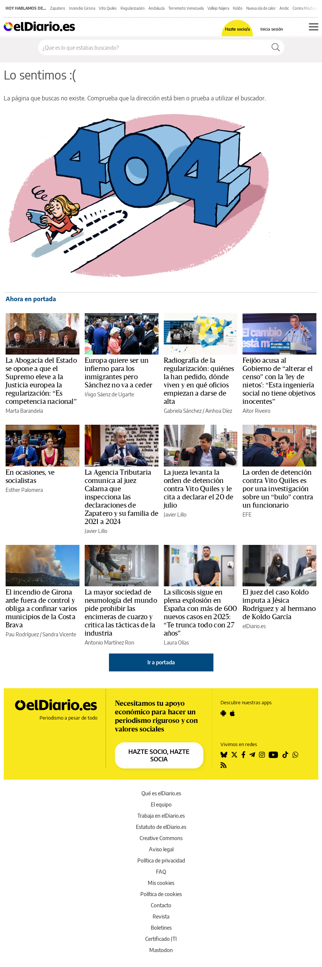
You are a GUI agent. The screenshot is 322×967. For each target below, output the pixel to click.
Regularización (133, 8)
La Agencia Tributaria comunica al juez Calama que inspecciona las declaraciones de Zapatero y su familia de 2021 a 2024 (122, 497)
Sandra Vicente (59, 634)
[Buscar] (275, 47)
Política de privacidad (161, 860)
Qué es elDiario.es (161, 793)
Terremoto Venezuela (186, 8)
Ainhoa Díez (218, 411)
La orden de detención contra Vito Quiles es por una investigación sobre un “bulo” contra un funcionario (278, 489)
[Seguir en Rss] (223, 765)
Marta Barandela (24, 411)
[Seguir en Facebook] (243, 754)
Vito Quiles (108, 8)
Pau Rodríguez (22, 634)
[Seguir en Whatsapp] (295, 754)
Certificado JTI (161, 939)
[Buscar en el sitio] (153, 47)
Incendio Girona (82, 8)
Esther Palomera (24, 490)
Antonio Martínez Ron (109, 642)
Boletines (161, 927)
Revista (161, 916)
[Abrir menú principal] (313, 27)
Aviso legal (161, 849)
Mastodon (161, 950)
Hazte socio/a (237, 29)
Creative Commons (161, 838)
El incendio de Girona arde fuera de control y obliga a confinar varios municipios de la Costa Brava (41, 609)
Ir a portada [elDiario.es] (161, 662)
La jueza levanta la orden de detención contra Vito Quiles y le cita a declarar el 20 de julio (199, 489)
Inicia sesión (271, 29)
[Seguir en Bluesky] (224, 754)
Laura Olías (176, 642)
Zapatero (57, 8)
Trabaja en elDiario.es (161, 815)
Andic (284, 8)
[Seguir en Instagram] (262, 754)
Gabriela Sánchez (182, 411)
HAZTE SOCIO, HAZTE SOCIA (159, 755)
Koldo (238, 8)
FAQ (161, 871)
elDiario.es (254, 626)
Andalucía (157, 8)
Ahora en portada (31, 299)
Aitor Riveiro (257, 411)
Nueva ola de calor (261, 8)
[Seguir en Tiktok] (285, 754)
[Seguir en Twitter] (234, 754)
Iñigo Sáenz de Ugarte (109, 394)
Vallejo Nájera (218, 8)
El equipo (161, 804)
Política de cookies (161, 894)
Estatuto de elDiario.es (161, 827)
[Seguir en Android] (223, 713)
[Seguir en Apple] (232, 713)
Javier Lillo (96, 531)
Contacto (161, 905)
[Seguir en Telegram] (252, 754)
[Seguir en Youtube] (273, 754)
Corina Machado (306, 8)
